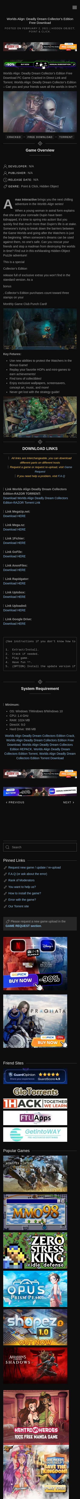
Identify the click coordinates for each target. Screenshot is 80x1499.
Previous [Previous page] (15, 802)
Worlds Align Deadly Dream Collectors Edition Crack (39, 735)
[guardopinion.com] (35, 1075)
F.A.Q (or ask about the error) (27, 874)
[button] (75, 7)
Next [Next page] (68, 802)
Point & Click (39, 31)
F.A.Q (61, 476)
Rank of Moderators (21, 880)
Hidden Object (63, 28)
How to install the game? (24, 893)
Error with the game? (22, 899)
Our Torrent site (18, 906)
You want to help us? (22, 887)
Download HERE (14, 516)
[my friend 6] (35, 1117)
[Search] (40, 847)
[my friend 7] (35, 1134)
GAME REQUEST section (23, 926)
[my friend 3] (35, 1103)
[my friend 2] (35, 1091)
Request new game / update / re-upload (34, 867)
